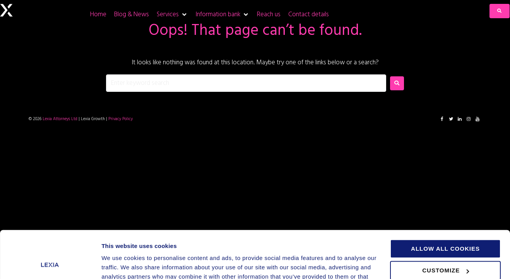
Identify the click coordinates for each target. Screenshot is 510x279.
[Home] (98, 14)
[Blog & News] (131, 14)
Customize (445, 227)
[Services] (172, 14)
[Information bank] (222, 14)
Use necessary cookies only (449, 249)
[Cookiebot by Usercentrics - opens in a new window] (50, 264)
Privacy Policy (120, 118)
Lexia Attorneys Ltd (60, 118)
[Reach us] (268, 14)
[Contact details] (308, 14)
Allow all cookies (445, 205)
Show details (119, 263)
